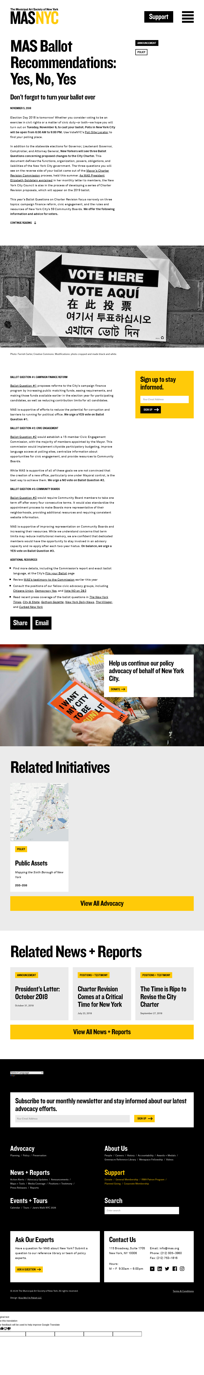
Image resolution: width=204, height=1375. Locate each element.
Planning (15, 1155)
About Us (116, 1148)
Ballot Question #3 (23, 497)
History (131, 1155)
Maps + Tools (17, 1184)
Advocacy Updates (37, 1179)
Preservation (39, 1155)
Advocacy (22, 1148)
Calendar (15, 1208)
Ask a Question (26, 1269)
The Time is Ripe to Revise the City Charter (163, 997)
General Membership (127, 1179)
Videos (169, 1159)
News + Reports (30, 1172)
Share (20, 623)
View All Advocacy (101, 903)
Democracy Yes (45, 590)
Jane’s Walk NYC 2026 (44, 1208)
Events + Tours (29, 1201)
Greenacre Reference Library (120, 1159)
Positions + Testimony (93, 975)
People (108, 1155)
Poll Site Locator (96, 132)
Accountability (146, 1155)
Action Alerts (17, 1179)
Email (42, 623)
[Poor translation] (7, 1329)
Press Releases (18, 1188)
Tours (26, 1208)
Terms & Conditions (183, 1291)
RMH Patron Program (153, 1179)
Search (113, 1201)
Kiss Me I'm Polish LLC (30, 1298)
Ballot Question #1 (23, 385)
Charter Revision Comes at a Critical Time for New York (100, 997)
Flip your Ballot (56, 573)
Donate (115, 689)
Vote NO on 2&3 (75, 590)
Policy (141, 52)
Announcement (146, 43)
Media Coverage (36, 1184)
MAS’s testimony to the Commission (49, 579)
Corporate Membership (136, 1184)
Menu (188, 17)
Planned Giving (113, 1184)
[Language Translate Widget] (26, 1072)
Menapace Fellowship (151, 1159)
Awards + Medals (166, 1155)
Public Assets (31, 863)
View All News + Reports (102, 1032)
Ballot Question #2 (23, 437)
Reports (34, 1188)
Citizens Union (23, 590)
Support (158, 17)
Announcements (59, 1179)
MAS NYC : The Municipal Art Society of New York (56, 16)
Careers (119, 1155)
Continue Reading (21, 222)
